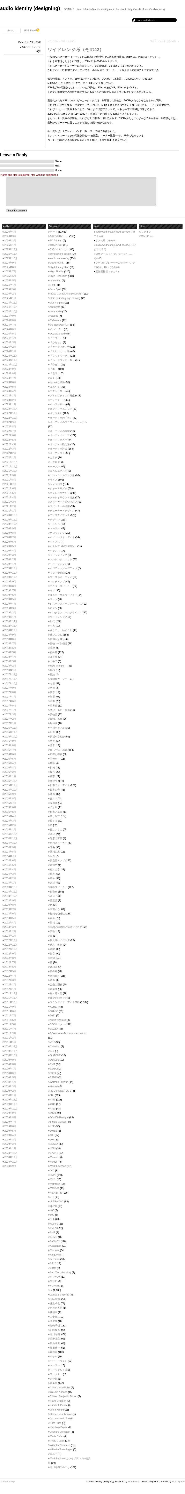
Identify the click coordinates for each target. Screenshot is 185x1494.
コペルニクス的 (58, 470)
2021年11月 (10, 466)
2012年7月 (10, 962)
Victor (53, 1268)
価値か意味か (57, 639)
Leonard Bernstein (60, 1431)
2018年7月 (10, 643)
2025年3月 (10, 289)
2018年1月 (10, 670)
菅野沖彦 (55, 1338)
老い (52, 896)
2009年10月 (10, 1108)
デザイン (55, 519)
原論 (52, 674)
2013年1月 (10, 935)
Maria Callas (57, 1436)
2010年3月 (10, 1086)
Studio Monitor (58, 1121)
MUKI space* (178, 1481)
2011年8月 (10, 1011)
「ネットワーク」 (60, 355)
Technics (55, 1259)
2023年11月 (10, 360)
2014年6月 (10, 860)
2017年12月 (10, 674)
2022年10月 (10, 417)
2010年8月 (10, 1064)
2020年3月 (10, 555)
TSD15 (54, 1077)
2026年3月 (10, 236)
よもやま (55, 386)
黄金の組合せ (57, 997)
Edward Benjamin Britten (63, 1396)
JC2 (52, 1170)
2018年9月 (10, 634)
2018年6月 (10, 648)
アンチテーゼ (57, 400)
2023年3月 (10, 395)
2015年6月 (10, 807)
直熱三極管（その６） (108, 271)
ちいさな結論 (57, 382)
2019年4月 (10, 603)
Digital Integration (59, 267)
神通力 (53, 865)
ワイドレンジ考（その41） (63, 41)
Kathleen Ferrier (59, 1427)
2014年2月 (10, 878)
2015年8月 (10, 798)
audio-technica (58, 1020)
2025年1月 (10, 298)
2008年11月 (10, 1157)
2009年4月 (10, 1135)
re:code (54, 315)
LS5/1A (54, 1143)
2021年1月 (10, 510)
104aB (53, 1130)
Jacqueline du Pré (60, 1418)
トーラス (55, 528)
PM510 (54, 1228)
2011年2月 (10, 1037)
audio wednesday (59, 258)
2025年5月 (10, 280)
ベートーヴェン (58, 1360)
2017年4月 (10, 710)
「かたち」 (56, 342)
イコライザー (57, 404)
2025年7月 (10, 271)
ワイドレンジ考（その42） (75, 49)
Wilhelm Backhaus (60, 1445)
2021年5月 (10, 493)
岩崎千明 (55, 1325)
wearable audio (58, 333)
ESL (52, 1219)
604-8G (54, 1011)
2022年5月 (10, 439)
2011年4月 (10, 1028)
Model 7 (54, 1161)
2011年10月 (10, 1002)
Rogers (54, 1223)
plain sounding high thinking (65, 298)
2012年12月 (10, 940)
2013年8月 (10, 904)
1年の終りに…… (59, 236)
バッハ (53, 1356)
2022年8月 (10, 426)
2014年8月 (10, 851)
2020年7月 (10, 537)
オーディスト (57, 453)
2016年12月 (10, 727)
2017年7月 (10, 696)
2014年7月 (10, 856)
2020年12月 (10, 515)
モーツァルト (57, 1369)
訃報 (52, 922)
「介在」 (55, 364)
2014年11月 (10, 838)
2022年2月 (10, 453)
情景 (52, 741)
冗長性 (53, 656)
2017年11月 (10, 679)
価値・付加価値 (58, 643)
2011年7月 (10, 1015)
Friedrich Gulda (58, 1405)
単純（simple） (58, 665)
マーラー (55, 1365)
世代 (52, 621)
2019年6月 (10, 594)
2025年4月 (10, 284)
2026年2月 (10, 240)
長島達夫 (55, 1343)
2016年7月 (10, 750)
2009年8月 (10, 1117)
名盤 (52, 687)
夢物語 (53, 714)
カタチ (53, 457)
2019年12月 (10, 568)
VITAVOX (55, 1276)
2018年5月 (10, 652)
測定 (52, 834)
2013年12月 (10, 887)
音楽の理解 (56, 984)
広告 (52, 732)
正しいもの (56, 829)
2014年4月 (10, 869)
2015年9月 (10, 794)
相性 (52, 856)
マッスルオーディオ (61, 577)
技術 (52, 763)
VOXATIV (55, 1285)
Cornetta (54, 1250)
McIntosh (55, 1183)
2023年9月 (10, 369)
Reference (55, 320)
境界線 (53, 705)
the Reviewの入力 (59, 324)
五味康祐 (55, 1299)
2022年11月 (10, 413)
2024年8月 (10, 320)
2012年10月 (10, 949)
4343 (53, 1099)
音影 (52, 980)
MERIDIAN (56, 1192)
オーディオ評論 (58, 448)
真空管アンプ (57, 860)
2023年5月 (10, 386)
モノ (52, 590)
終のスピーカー (58, 887)
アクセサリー (57, 391)
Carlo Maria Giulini (60, 1387)
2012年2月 (10, 984)
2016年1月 (10, 776)
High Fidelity (57, 271)
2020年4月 (10, 550)
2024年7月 (10, 324)
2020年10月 (10, 524)
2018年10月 (10, 630)
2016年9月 (10, 741)
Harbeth (54, 1086)
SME (52, 1232)
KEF (52, 1126)
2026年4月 (10, 231)
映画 (52, 794)
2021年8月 (10, 479)
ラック (53, 599)
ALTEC (54, 1006)
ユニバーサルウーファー (63, 594)
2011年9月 (10, 1006)
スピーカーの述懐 (60, 506)
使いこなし (56, 634)
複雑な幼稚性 (57, 913)
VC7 (52, 1042)
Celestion (55, 1046)
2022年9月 (10, 422)
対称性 (53, 723)
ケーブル (55, 466)
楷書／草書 (56, 811)
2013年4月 (10, 922)
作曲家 (53, 1352)
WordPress (147, 236)
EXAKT (54, 1153)
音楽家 (53, 1383)
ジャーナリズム (58, 488)
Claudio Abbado (58, 1392)
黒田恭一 (55, 1347)
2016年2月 (10, 771)
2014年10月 (10, 842)
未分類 (53, 1378)
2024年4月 (10, 338)
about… (11, 30)
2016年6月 (10, 754)
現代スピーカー (58, 842)
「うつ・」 (56, 338)
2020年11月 (10, 519)
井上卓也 (55, 1303)
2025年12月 (10, 249)
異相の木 (55, 851)
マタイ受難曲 (57, 572)
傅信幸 (53, 1312)
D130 (53, 1113)
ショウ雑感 (56, 484)
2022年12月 (10, 408)
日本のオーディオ (60, 785)
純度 (52, 873)
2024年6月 (10, 329)
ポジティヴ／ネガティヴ (63, 568)
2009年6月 (10, 1126)
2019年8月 (10, 586)
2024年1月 (10, 351)
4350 (53, 1108)
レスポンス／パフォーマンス (66, 603)
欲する (53, 820)
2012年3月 (10, 980)
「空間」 (55, 373)
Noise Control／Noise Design (66, 293)
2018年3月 (10, 661)
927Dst (54, 1068)
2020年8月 (10, 532)
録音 (52, 953)
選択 (52, 949)
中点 (52, 625)
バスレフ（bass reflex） (63, 546)
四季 (52, 692)
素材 (52, 882)
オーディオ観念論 (60, 444)
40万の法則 (56, 245)
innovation (55, 280)
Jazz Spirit (55, 289)
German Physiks (59, 1082)
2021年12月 (10, 462)
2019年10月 (10, 577)
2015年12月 (10, 781)
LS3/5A (54, 1028)
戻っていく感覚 (58, 750)
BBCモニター (57, 1024)
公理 (52, 648)
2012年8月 (10, 957)
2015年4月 (10, 816)
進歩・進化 (56, 944)
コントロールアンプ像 (62, 475)
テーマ (53, 231)
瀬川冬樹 (55, 1334)
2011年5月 (10, 1024)
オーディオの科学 (60, 431)
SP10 (53, 1263)
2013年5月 (10, 918)
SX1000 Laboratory (60, 1272)
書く (52, 798)
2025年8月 (10, 267)
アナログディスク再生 (62, 395)
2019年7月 (10, 590)
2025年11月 (10, 253)
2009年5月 (10, 1130)
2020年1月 (10, 564)
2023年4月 (10, 391)
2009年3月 (10, 1139)
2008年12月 (10, 1153)
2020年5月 (10, 546)
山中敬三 (55, 1316)
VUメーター (56, 329)
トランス (55, 524)
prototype (55, 307)
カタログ (55, 462)
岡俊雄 (53, 1321)
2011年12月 (10, 993)
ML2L (53, 1179)
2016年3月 (10, 767)
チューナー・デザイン (62, 510)
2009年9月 (10, 1113)
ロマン (53, 608)
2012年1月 (10, 989)
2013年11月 (10, 891)
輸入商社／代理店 (60, 940)
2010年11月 (10, 1051)
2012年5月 (10, 971)
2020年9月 (10, 528)
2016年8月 (10, 745)
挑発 (52, 767)
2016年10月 (10, 736)
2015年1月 (10, 829)
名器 (52, 683)
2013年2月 (10, 931)
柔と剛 (53, 807)
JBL (52, 1095)
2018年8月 (10, 639)
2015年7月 (10, 803)
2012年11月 (10, 944)
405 (52, 1210)
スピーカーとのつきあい (63, 501)
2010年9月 (10, 1059)
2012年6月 (10, 967)
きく (52, 378)
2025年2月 (10, 293)
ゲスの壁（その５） (107, 240)
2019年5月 (10, 599)
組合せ (53, 891)
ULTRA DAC (57, 1201)
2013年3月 (10, 927)
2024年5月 (10, 333)
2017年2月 (10, 718)
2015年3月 (10, 820)
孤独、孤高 (56, 718)
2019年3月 (10, 608)
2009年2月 (10, 1143)
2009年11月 (10, 1104)
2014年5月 (10, 865)
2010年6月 (10, 1073)
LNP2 (53, 1175)
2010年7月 (10, 1068)
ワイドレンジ (33, 46)
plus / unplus (57, 302)
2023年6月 (10, 382)
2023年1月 (10, 404)
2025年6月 (10, 276)
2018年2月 (10, 665)
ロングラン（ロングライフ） (66, 612)
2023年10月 (10, 364)
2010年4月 (10, 1082)
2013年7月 (10, 909)
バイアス (55, 541)
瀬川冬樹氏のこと (60, 1467)
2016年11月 (10, 732)
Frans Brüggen (58, 1400)
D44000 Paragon (59, 1117)
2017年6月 (10, 701)
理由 (52, 847)
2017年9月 (10, 687)
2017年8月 (10, 692)
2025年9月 (10, 262)
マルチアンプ (57, 581)
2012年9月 (10, 953)
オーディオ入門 (58, 439)
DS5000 (54, 1059)
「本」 (53, 369)
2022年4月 (10, 444)
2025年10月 (10, 258)
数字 (52, 776)
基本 (52, 701)
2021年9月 (10, 475)
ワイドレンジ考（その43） (163, 41)
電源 (52, 957)
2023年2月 (10, 400)
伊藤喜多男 (56, 1307)
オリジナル (56, 413)
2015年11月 (10, 785)
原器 (52, 670)
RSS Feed (31, 30)
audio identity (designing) (30, 8)
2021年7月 (10, 484)
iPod (52, 284)
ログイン (146, 231)
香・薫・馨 (56, 993)
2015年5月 (10, 811)
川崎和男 (55, 1330)
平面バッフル (57, 727)
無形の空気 (56, 838)
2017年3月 (10, 714)
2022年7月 (10, 431)
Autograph (55, 1245)
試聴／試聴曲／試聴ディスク (66, 927)
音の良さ (55, 975)
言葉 (52, 918)
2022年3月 (10, 448)
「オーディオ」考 (60, 346)
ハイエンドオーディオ (62, 537)
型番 (52, 696)
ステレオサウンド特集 (62, 497)
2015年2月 (10, 825)
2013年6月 (10, 913)
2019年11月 (10, 572)
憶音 (52, 745)
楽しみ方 (55, 816)
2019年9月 (10, 581)
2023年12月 (10, 355)
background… (57, 262)
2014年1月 (10, 882)
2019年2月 (10, 612)
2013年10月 (10, 896)
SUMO (53, 1237)
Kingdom (55, 1254)
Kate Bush (55, 1423)
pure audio (56, 311)
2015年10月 (10, 789)
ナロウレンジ (57, 532)
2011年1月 (10, 1042)
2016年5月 (10, 758)
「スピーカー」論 (60, 351)
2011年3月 (10, 1033)
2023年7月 (10, 378)
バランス (55, 550)
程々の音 (55, 869)
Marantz (54, 1157)
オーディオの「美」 (61, 417)
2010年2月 (10, 1090)
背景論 (53, 900)
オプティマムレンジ (61, 408)
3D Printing (56, 240)
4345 (53, 1104)
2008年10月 (10, 1161)
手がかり (55, 758)
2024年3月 (10, 342)
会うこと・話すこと (61, 630)
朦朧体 (53, 803)
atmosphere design (60, 253)
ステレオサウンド (60, 493)
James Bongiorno (59, 1294)
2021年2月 (10, 506)
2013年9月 (10, 900)
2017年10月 (10, 683)
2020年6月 (10, 541)
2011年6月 (10, 1020)
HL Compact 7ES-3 (60, 1090)
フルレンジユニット (61, 559)
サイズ (53, 479)
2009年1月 (10, 1148)
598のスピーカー (59, 249)
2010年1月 (10, 1095)
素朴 (52, 878)
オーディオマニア (60, 435)
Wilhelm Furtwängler (61, 1449)
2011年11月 (10, 997)
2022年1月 (10, 457)
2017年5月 (10, 705)
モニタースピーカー (61, 586)
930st (53, 1073)
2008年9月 (10, 1166)
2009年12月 (10, 1099)
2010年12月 (10, 1046)
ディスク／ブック (60, 515)
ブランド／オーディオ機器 (65, 1002)
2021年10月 (10, 470)
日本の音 (55, 789)
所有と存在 (56, 754)
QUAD (53, 1206)
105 (52, 1135)
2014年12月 (10, 834)
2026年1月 (10, 245)
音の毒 (53, 971)
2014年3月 (10, 873)
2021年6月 (10, 488)
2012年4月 (10, 975)
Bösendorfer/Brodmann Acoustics (68, 1033)
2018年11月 (10, 625)
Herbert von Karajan (61, 1414)
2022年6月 (10, 435)
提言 (52, 771)
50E (52, 1214)
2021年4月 (10, 497)
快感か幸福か (57, 736)
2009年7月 (10, 1121)
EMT (52, 1064)
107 (52, 1139)
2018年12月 (10, 621)
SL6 (52, 1051)
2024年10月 (10, 311)
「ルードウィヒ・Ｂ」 (62, 360)
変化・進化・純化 (60, 710)
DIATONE (55, 1055)
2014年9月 (10, 847)
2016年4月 (10, 763)
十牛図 (53, 661)
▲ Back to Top (7, 1481)
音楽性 (53, 989)
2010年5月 (10, 1077)
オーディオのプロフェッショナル (68, 422)
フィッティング (58, 555)
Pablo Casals (57, 1440)
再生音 (53, 652)
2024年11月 (10, 307)
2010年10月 (10, 1055)
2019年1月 (10, 617)
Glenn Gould (57, 1409)
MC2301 (54, 1188)
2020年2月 (10, 559)
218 (52, 1197)
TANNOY (55, 1241)
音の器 (53, 967)
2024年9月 (10, 315)
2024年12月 (10, 302)
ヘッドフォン (57, 564)
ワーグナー (56, 1374)
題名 (52, 1454)
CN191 (54, 1281)
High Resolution (58, 276)
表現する (55, 909)
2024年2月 (10, 346)
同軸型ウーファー (60, 679)
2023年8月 (10, 373)
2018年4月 (10, 656)
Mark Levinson (58, 1166)
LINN (53, 1148)
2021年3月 (10, 501)
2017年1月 (10, 723)
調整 (52, 931)
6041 (53, 1015)
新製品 (53, 781)
